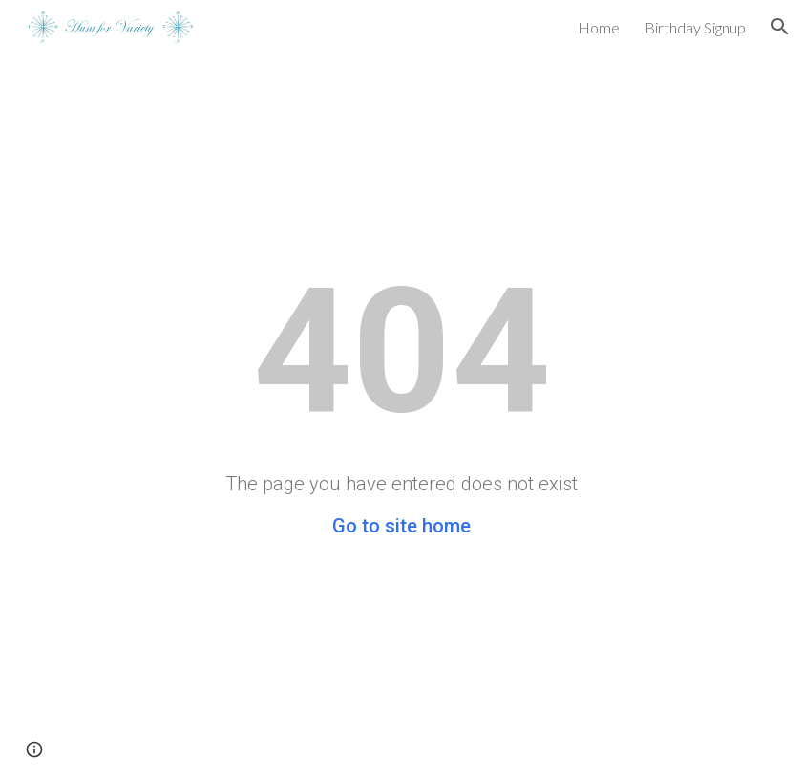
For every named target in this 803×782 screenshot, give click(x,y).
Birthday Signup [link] (695, 27)
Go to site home (401, 525)
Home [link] (599, 27)
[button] (780, 27)
